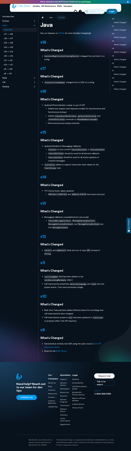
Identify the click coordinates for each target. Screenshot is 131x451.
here (88, 2)
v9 (42, 330)
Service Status (63, 385)
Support (63, 380)
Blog (50, 387)
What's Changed (120, 23)
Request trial (104, 377)
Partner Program (63, 401)
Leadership (53, 408)
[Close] (128, 2)
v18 (43, 43)
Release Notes (63, 411)
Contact (51, 391)
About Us (52, 384)
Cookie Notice (78, 405)
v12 (43, 237)
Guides (36, 6)
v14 (43, 177)
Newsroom (52, 394)
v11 (42, 263)
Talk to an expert (101, 383)
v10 (43, 297)
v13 (43, 204)
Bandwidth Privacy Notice (78, 394)
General (75, 380)
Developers (65, 390)
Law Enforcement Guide (79, 388)
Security (63, 397)
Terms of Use (77, 409)
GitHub (61, 34)
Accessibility (77, 384)
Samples (67, 6)
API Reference (48, 6)
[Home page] (42, 18)
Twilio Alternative (65, 420)
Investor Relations (52, 403)
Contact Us (27, 398)
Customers (64, 406)
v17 (43, 69)
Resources (64, 393)
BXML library (61, 352)
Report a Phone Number (78, 400)
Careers (51, 398)
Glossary (64, 416)
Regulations (65, 425)
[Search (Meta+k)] (94, 11)
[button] (19, 22)
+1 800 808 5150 (102, 394)
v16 (43, 92)
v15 (43, 133)
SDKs (59, 6)
